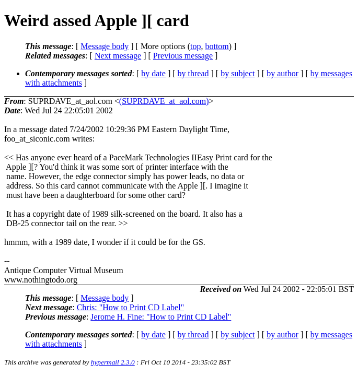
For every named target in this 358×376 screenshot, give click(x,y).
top (195, 46)
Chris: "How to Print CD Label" (130, 307)
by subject (238, 73)
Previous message (183, 55)
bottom (216, 46)
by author (282, 73)
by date (153, 73)
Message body (104, 46)
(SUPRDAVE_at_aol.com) (164, 101)
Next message (118, 55)
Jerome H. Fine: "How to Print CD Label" (160, 316)
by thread (193, 73)
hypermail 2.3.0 (113, 362)
